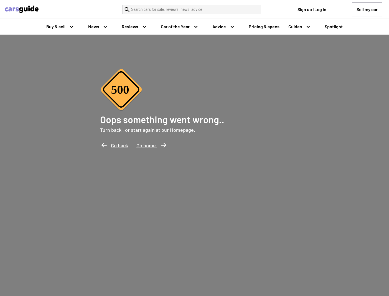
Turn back (110, 130)
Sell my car (367, 9)
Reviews (130, 26)
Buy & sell (55, 26)
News (93, 26)
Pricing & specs (264, 26)
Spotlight (334, 26)
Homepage (182, 130)
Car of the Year (175, 26)
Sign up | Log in (312, 9)
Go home (151, 145)
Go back (114, 145)
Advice (219, 26)
